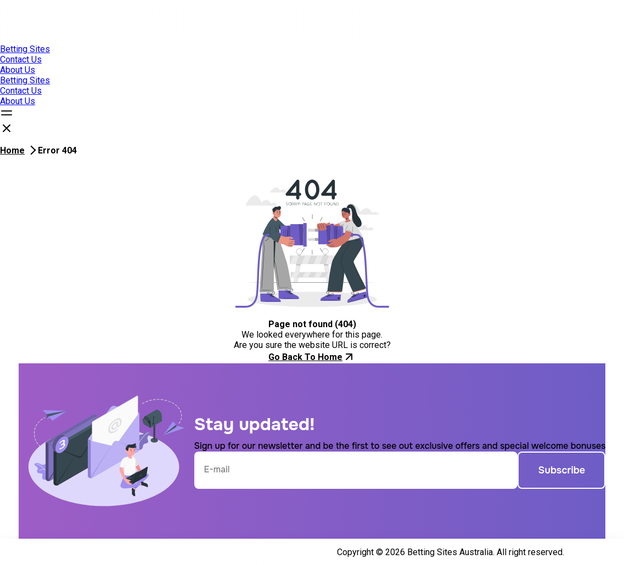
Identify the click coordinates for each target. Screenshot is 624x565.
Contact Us (21, 59)
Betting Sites (25, 49)
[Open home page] (219, 38)
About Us (17, 70)
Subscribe (562, 470)
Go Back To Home (312, 356)
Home (12, 150)
